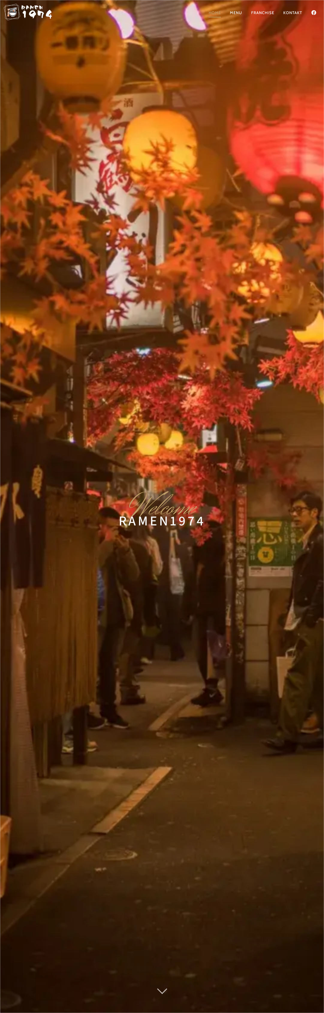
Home (215, 12)
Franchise (262, 12)
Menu (236, 12)
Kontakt (292, 12)
